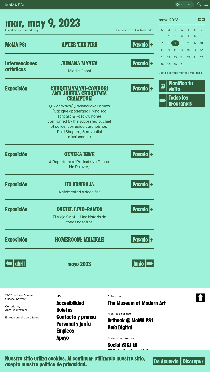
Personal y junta (73, 323)
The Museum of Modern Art (137, 302)
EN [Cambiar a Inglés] (182, 4)
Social (114, 344)
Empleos (65, 330)
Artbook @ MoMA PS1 (130, 320)
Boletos (64, 309)
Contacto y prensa (76, 316)
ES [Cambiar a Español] (189, 4)
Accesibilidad (70, 302)
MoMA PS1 (14, 4)
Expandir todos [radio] (125, 30)
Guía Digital (120, 327)
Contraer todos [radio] (144, 30)
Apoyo (62, 337)
